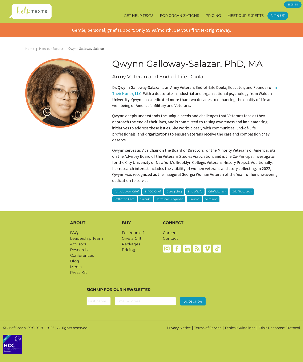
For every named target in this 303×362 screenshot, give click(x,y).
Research (79, 249)
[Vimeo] (207, 248)
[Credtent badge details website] (12, 343)
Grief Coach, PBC (21, 328)
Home (29, 48)
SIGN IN (292, 4)
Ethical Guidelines (240, 328)
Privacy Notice (179, 328)
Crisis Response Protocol (279, 328)
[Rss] (197, 248)
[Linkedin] (187, 248)
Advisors (78, 244)
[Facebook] (177, 248)
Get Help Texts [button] (138, 15)
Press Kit (78, 272)
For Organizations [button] (179, 15)
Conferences (82, 255)
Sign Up (277, 16)
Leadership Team (86, 238)
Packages (131, 244)
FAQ (74, 232)
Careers (170, 232)
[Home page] (30, 11)
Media (76, 267)
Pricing (213, 15)
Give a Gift (131, 238)
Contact (170, 238)
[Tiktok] (217, 248)
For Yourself (133, 232)
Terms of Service (208, 328)
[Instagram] (167, 248)
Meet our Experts (245, 15)
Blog (74, 261)
